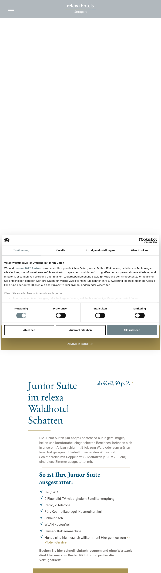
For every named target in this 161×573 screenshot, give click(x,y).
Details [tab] (60, 250)
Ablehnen (29, 330)
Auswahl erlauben (80, 330)
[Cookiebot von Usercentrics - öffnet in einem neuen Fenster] (141, 240)
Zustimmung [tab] (21, 250)
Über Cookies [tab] (139, 250)
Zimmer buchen (80, 344)
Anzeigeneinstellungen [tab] (100, 250)
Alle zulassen (131, 330)
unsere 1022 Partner (28, 268)
